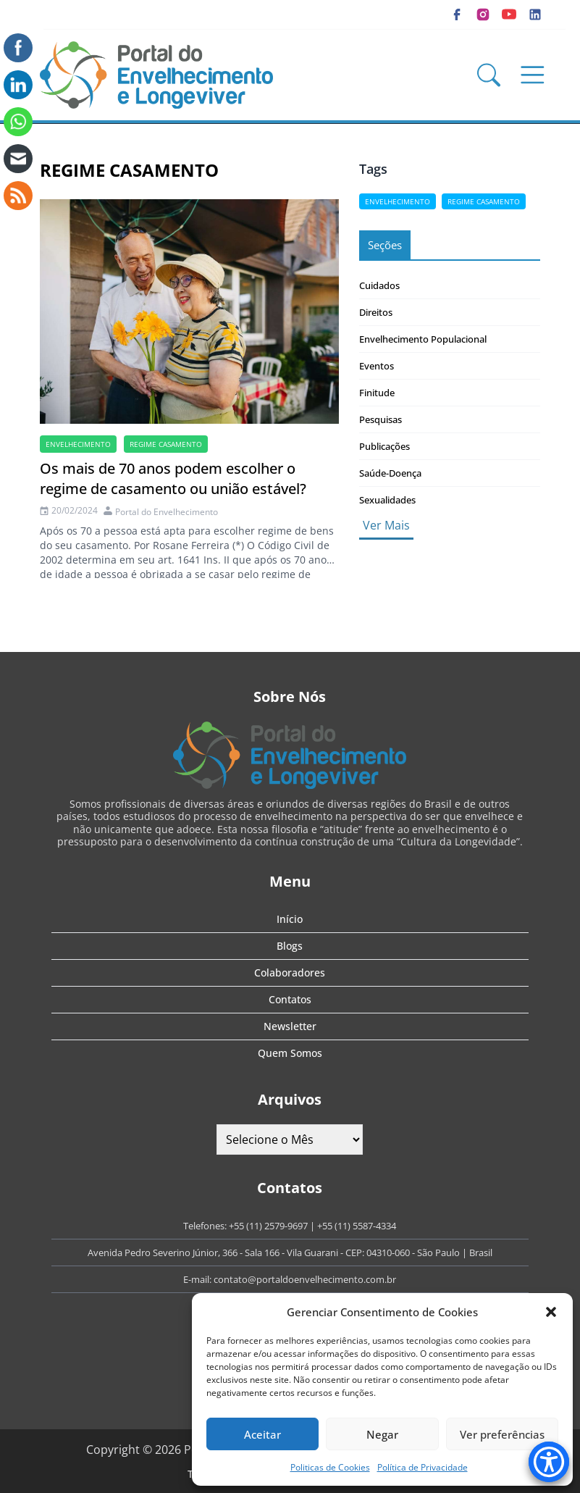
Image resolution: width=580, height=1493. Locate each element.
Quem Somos (290, 1053)
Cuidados (379, 285)
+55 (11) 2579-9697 (268, 1225)
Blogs (290, 946)
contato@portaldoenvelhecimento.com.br (305, 1279)
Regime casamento (166, 444)
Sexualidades (387, 499)
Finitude (377, 392)
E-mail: (198, 1279)
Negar (382, 1434)
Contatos (290, 999)
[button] (551, 1312)
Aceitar (262, 1434)
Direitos (375, 312)
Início (290, 919)
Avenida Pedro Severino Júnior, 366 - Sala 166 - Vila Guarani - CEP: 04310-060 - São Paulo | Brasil (290, 1252)
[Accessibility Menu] (549, 1462)
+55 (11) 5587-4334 (356, 1225)
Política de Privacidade (422, 1467)
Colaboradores (289, 972)
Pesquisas (380, 419)
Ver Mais (386, 525)
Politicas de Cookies (330, 1467)
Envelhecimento (78, 444)
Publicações (384, 446)
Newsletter (290, 1026)
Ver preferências (502, 1434)
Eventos (376, 365)
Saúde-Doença (390, 473)
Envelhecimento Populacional (423, 339)
